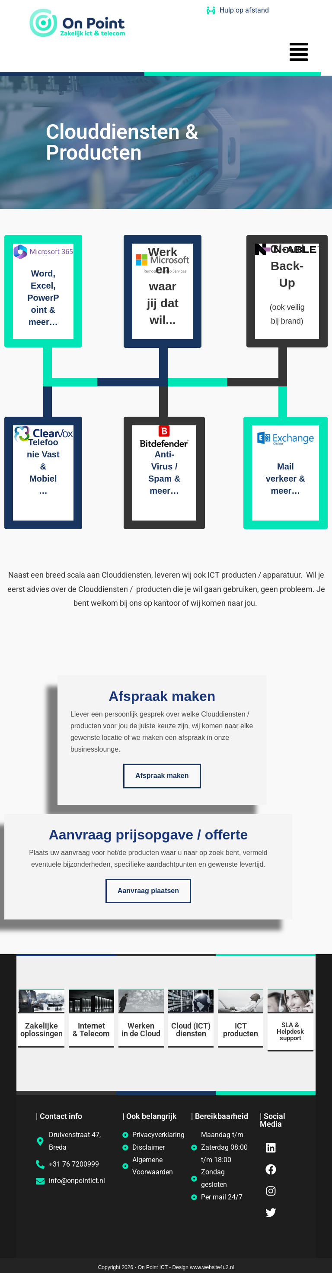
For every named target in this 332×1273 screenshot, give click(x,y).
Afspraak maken (162, 776)
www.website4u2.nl (212, 1267)
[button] (299, 53)
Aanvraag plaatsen (148, 891)
